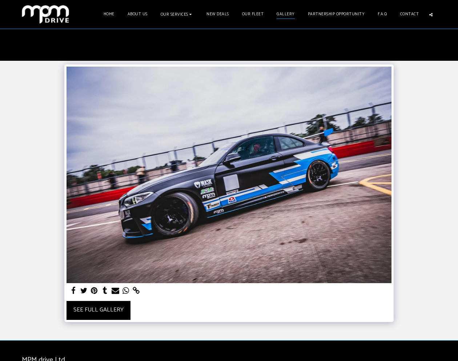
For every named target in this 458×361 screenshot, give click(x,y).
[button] (177, 14)
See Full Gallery (98, 310)
